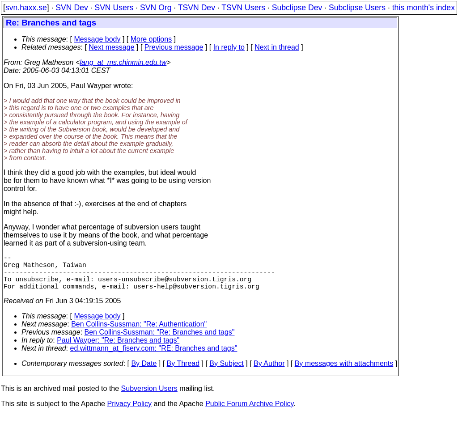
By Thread (183, 372)
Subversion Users (149, 397)
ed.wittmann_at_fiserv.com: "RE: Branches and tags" (153, 357)
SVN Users (113, 7)
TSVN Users (243, 7)
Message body (97, 39)
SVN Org (155, 7)
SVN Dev (71, 7)
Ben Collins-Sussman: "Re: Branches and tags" (160, 341)
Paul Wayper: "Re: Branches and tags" (118, 349)
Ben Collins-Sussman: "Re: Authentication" (139, 333)
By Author (269, 372)
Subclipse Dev (297, 7)
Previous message (174, 47)
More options (151, 39)
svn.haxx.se (26, 7)
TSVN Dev (196, 7)
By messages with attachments (344, 372)
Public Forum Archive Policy (249, 412)
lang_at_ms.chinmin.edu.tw (123, 62)
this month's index (423, 7)
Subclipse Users (357, 7)
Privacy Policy (129, 412)
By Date (144, 372)
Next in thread (276, 47)
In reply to (229, 47)
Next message (111, 47)
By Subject (226, 372)
